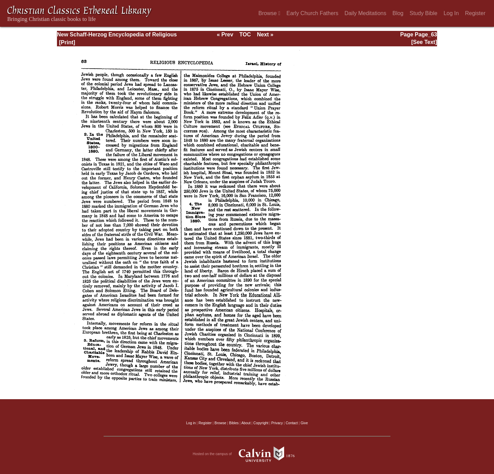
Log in (191, 423)
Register (475, 13)
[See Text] (424, 42)
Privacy (277, 423)
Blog (397, 13)
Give (304, 423)
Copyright (261, 423)
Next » (265, 34)
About (245, 423)
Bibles (234, 423)
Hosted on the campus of (247, 454)
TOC (245, 34)
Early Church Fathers (312, 13)
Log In (451, 13)
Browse (269, 13)
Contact (292, 423)
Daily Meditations (365, 13)
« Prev (225, 34)
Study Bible (423, 13)
